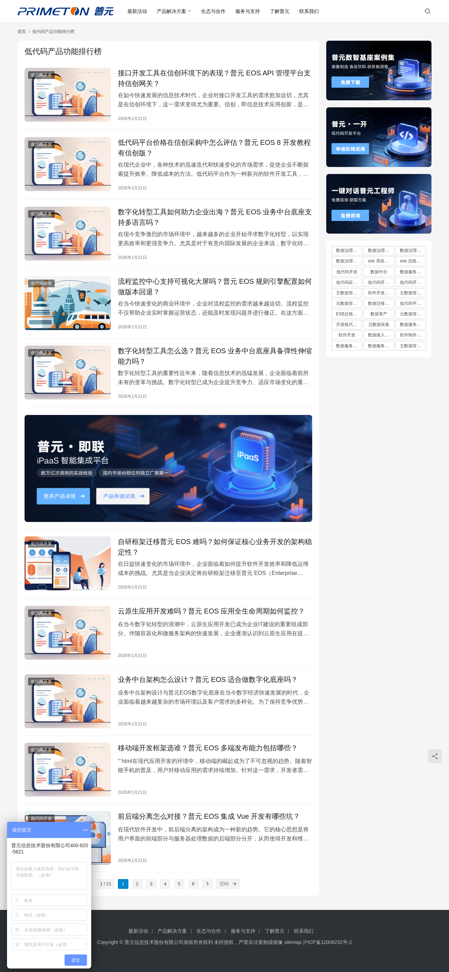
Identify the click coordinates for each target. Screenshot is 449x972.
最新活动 (137, 11)
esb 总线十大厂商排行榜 (413, 261)
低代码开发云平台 (381, 282)
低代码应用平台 (349, 282)
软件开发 (347, 335)
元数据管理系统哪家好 (413, 313)
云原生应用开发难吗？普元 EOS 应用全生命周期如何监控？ (211, 611)
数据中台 (378, 271)
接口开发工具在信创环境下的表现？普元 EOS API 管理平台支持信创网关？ (214, 78)
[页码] (235, 884)
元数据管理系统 (349, 303)
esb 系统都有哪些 (381, 261)
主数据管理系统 (349, 292)
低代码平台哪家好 (413, 303)
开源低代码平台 (349, 324)
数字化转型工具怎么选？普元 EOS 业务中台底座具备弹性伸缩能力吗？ (215, 356)
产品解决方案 (171, 11)
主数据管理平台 (413, 292)
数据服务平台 (412, 324)
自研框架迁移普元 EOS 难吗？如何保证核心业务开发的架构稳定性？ (215, 547)
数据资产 (378, 313)
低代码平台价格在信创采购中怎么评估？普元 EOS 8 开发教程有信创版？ (214, 148)
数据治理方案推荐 (349, 261)
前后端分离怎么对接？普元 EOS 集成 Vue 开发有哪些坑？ (209, 816)
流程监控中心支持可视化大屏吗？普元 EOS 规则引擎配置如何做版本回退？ (215, 286)
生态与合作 (213, 11)
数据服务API (348, 345)
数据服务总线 (412, 271)
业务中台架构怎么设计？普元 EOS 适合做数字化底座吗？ (208, 679)
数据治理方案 (348, 250)
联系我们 (309, 11)
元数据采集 (378, 324)
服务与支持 (247, 11)
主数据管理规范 (413, 345)
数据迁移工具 (380, 303)
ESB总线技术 (348, 313)
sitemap (292, 942)
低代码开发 (41, 75)
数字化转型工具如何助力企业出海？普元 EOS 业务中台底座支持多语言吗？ (215, 217)
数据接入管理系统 (381, 335)
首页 (22, 31)
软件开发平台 (380, 292)
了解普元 (279, 11)
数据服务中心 (380, 345)
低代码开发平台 (413, 282)
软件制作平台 (412, 335)
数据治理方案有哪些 (413, 250)
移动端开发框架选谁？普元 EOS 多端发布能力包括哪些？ (208, 748)
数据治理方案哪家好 (381, 250)
